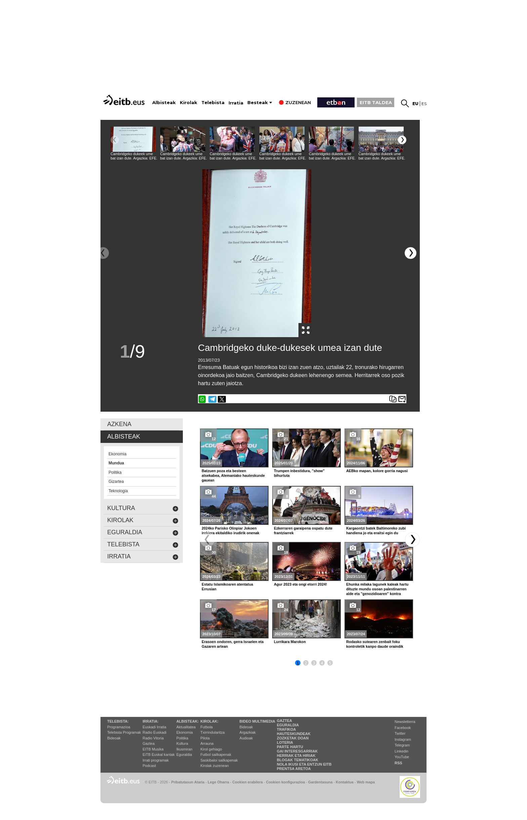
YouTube (402, 757)
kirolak (142, 520)
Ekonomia (184, 732)
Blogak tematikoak (297, 760)
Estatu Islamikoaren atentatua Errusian (227, 586)
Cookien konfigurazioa (285, 782)
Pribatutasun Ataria (187, 782)
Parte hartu (290, 747)
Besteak (257, 102)
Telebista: (118, 721)
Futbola (206, 727)
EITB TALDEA (376, 102)
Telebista (213, 102)
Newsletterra (405, 722)
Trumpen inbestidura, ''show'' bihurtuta (299, 473)
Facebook (403, 728)
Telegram (402, 745)
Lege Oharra (218, 782)
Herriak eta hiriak (296, 756)
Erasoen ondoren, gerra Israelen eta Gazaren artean (233, 644)
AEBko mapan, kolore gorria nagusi (377, 471)
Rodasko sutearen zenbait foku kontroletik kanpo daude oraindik (374, 644)
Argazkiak (248, 732)
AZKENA (119, 424)
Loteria (285, 742)
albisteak (123, 436)
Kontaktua (345, 782)
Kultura (182, 743)
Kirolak (188, 102)
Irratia (236, 102)
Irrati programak (156, 760)
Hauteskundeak (294, 734)
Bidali (402, 399)
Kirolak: (209, 721)
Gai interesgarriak (297, 751)
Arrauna (206, 743)
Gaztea (148, 743)
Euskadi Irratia (154, 727)
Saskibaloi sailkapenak (219, 760)
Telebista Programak (124, 732)
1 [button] (298, 663)
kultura (142, 508)
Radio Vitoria (153, 738)
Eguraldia (184, 755)
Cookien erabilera (247, 782)
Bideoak (114, 738)
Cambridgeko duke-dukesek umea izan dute (290, 348)
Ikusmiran (184, 749)
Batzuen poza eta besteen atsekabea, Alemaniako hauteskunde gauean (233, 475)
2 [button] (306, 663)
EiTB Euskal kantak (158, 755)
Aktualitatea (186, 727)
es (424, 103)
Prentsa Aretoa (294, 769)
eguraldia (142, 532)
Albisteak (164, 102)
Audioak (246, 738)
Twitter (400, 733)
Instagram (403, 739)
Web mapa (366, 782)
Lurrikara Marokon (290, 642)
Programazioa (118, 727)
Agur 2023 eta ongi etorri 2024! (300, 584)
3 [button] (314, 663)
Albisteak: (187, 721)
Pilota (205, 738)
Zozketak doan (293, 738)
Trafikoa (286, 729)
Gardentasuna (320, 782)
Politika (182, 738)
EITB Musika (153, 749)
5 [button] (330, 663)
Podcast (149, 766)
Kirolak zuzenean (214, 766)
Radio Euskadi (154, 732)
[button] (402, 140)
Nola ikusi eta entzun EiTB (304, 764)
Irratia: (150, 721)
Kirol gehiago (211, 749)
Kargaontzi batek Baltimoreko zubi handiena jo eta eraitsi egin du (376, 530)
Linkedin (401, 751)
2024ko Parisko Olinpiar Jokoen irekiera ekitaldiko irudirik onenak (230, 530)
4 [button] (322, 663)
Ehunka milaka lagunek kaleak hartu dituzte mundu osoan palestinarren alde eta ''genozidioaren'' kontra (377, 589)
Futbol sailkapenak (215, 755)
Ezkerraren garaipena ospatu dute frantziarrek (303, 530)
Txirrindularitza (212, 732)
